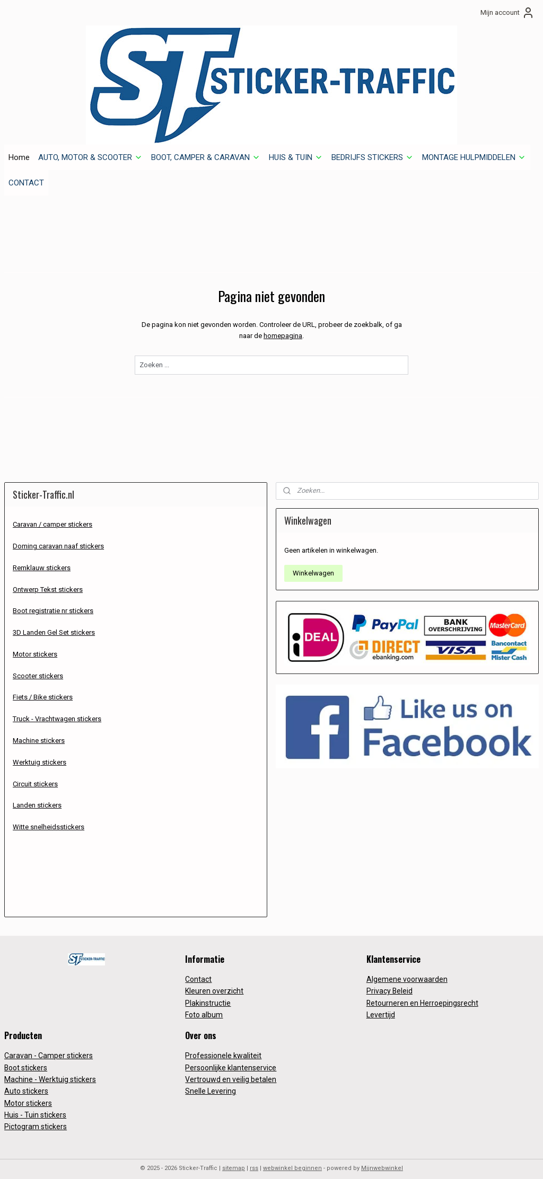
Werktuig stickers (39, 754)
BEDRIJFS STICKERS (372, 149)
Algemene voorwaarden (407, 971)
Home (19, 149)
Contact (198, 971)
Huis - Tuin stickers (35, 1107)
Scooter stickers (38, 667)
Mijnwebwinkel (382, 1159)
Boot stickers (25, 1059)
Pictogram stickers (35, 1118)
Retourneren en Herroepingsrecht (422, 994)
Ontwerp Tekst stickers (48, 581)
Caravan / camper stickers (52, 516)
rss (254, 1159)
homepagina (283, 328)
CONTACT (26, 174)
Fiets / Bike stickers (43, 689)
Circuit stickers (35, 775)
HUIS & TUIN (296, 149)
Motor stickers (35, 646)
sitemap (233, 1159)
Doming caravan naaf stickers (58, 538)
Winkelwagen (313, 565)
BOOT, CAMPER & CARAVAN (205, 149)
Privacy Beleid (389, 983)
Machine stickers (39, 732)
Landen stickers (37, 797)
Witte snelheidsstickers (48, 819)
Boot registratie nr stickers (53, 603)
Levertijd (380, 1007)
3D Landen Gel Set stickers (54, 624)
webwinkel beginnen (292, 1159)
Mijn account (507, 12)
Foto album (204, 1007)
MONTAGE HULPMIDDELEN (474, 149)
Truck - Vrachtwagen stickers (57, 711)
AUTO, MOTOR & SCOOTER (90, 149)
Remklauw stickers (42, 559)
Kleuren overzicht (214, 983)
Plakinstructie (208, 994)
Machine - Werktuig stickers (50, 1071)
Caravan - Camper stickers (48, 1047)
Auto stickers (26, 1083)
